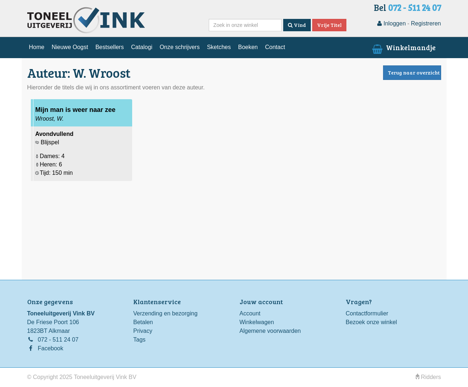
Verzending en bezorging (165, 313)
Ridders (428, 377)
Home (37, 47)
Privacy (142, 331)
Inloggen (391, 23)
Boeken (248, 47)
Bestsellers (109, 47)
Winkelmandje (402, 47)
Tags (139, 339)
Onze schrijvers (180, 47)
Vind (297, 24)
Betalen (143, 322)
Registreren (426, 23)
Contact (275, 47)
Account (250, 313)
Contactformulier (367, 313)
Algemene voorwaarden (270, 331)
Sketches (219, 47)
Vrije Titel (329, 24)
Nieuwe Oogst (70, 47)
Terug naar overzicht (414, 72)
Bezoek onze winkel (371, 322)
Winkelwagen (257, 322)
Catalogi (141, 47)
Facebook (50, 348)
